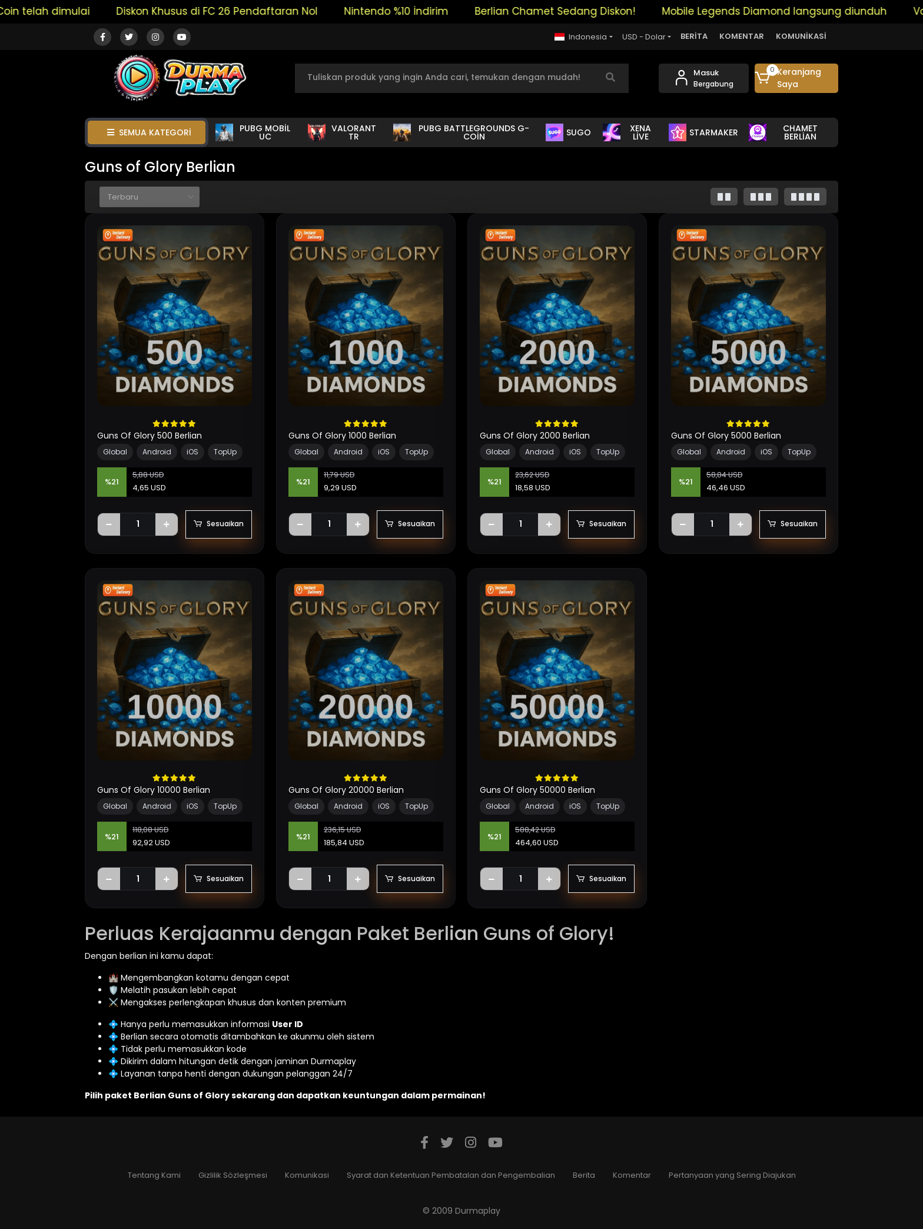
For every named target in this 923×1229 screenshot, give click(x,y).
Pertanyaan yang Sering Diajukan (732, 1175)
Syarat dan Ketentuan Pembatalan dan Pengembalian (451, 1175)
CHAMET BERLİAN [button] (783, 132)
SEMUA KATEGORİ (149, 132)
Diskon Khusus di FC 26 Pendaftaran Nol (231, 11)
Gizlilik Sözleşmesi (232, 1175)
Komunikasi (307, 1175)
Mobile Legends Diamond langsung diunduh (788, 11)
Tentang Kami (154, 1175)
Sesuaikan (219, 524)
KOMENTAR (741, 36)
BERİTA (694, 36)
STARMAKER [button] (703, 132)
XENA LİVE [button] (627, 132)
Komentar (632, 1175)
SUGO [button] (568, 132)
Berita (584, 1175)
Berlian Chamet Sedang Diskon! (569, 11)
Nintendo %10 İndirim (410, 11)
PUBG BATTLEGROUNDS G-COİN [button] (461, 132)
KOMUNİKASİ (801, 36)
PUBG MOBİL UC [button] (252, 132)
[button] (797, 78)
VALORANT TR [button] (342, 132)
